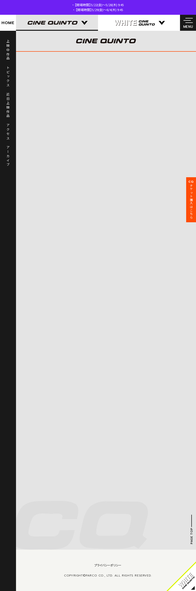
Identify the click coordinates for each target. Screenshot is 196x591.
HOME (8, 23)
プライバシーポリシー (107, 565)
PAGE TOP (191, 536)
